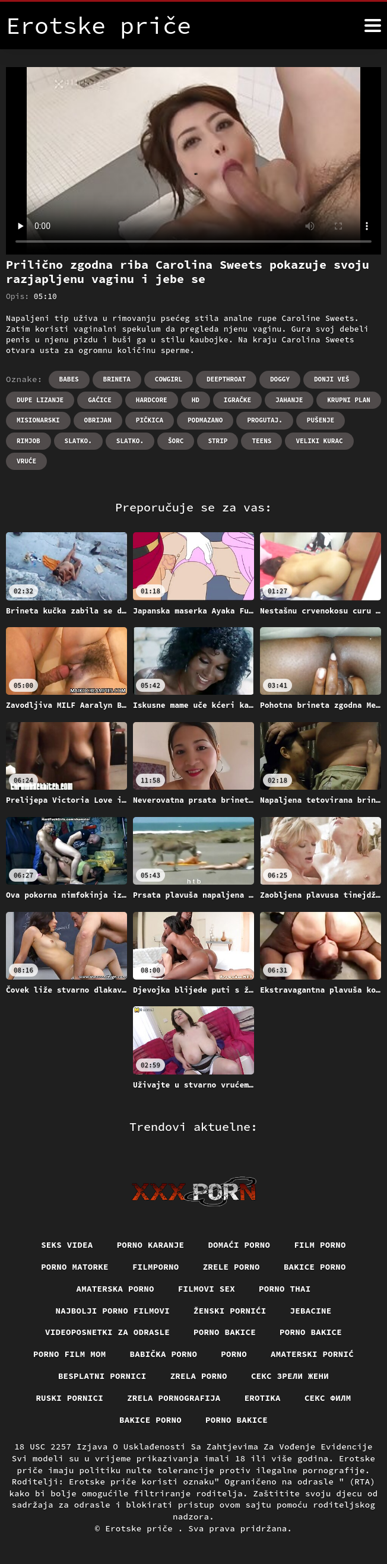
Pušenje (320, 420)
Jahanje (289, 400)
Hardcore (151, 400)
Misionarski (38, 420)
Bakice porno (315, 1266)
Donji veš (331, 379)
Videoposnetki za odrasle (107, 1332)
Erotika (263, 1398)
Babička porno (164, 1354)
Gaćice (100, 400)
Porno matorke (75, 1266)
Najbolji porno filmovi (113, 1310)
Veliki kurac (319, 441)
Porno (234, 1354)
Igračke (237, 400)
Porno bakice (225, 1332)
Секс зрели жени (290, 1376)
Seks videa (67, 1244)
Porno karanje (151, 1244)
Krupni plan (348, 400)
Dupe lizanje (40, 400)
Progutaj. (264, 420)
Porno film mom (69, 1354)
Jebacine (311, 1310)
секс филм (327, 1398)
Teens (261, 441)
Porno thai (285, 1288)
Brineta (117, 379)
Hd (195, 400)
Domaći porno (239, 1244)
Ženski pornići (230, 1310)
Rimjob (28, 441)
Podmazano (205, 420)
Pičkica (149, 420)
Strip (217, 441)
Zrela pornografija (174, 1398)
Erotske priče (141, 1528)
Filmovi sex (206, 1288)
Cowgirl (168, 379)
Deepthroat (226, 379)
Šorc (175, 441)
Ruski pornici (69, 1398)
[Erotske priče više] (372, 25)
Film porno (320, 1244)
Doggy (280, 379)
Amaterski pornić (312, 1354)
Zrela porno (198, 1376)
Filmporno (155, 1266)
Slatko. (78, 441)
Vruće (26, 461)
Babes (69, 379)
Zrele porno (231, 1266)
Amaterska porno (115, 1288)
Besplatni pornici (102, 1376)
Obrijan (98, 420)
